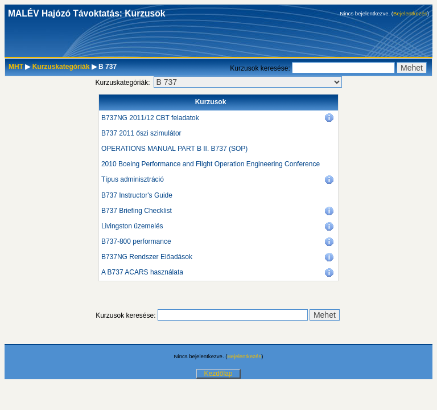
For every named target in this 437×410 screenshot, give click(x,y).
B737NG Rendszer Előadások (146, 257)
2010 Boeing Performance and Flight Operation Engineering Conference (210, 164)
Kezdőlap (218, 374)
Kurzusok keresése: (261, 68)
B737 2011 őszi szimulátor (141, 133)
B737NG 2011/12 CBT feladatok (150, 118)
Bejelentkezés (410, 13)
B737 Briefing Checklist (136, 211)
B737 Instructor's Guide (136, 195)
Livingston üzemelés (132, 226)
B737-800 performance (136, 241)
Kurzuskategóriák (61, 67)
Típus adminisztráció (132, 179)
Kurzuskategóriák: (122, 83)
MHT (16, 67)
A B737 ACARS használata (142, 272)
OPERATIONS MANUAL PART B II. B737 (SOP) (174, 149)
